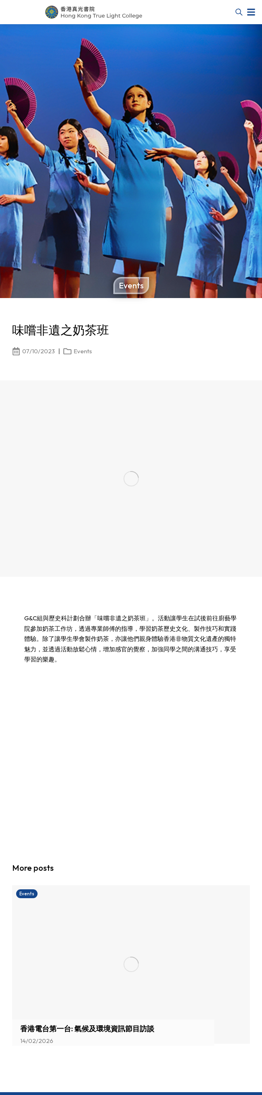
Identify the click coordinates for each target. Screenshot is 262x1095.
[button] (251, 12)
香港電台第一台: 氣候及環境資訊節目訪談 (87, 1028)
